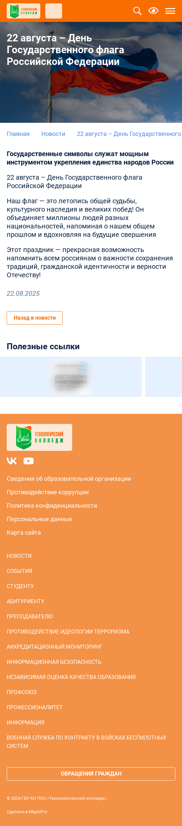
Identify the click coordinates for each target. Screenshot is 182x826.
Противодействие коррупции (48, 492)
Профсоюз (22, 692)
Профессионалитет (35, 707)
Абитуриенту (25, 601)
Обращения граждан (91, 773)
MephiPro (38, 811)
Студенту (20, 586)
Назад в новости (35, 318)
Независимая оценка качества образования (71, 677)
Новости (53, 133)
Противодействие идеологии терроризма (68, 632)
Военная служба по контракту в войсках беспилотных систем (86, 741)
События (19, 571)
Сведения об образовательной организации (69, 478)
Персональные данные (39, 519)
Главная (18, 133)
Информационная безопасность (54, 662)
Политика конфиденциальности (52, 505)
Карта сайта (24, 532)
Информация (25, 722)
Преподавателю (30, 616)
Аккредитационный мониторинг (54, 647)
